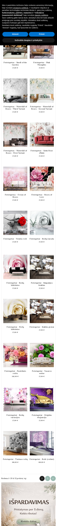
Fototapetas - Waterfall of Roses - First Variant (15, 151)
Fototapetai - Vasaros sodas (42, 372)
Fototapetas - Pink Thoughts (41, 63)
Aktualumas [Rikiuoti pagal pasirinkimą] (17, 22)
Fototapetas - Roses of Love (41, 196)
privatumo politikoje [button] (20, 488)
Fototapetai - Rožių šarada (42, 239)
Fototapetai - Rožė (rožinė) (42, 459)
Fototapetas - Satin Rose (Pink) (42, 151)
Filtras (48, 22)
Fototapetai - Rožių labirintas (15, 284)
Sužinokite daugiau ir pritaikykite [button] (28, 521)
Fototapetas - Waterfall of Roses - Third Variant (15, 107)
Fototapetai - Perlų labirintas (15, 328)
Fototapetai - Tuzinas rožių (15, 459)
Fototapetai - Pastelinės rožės (15, 372)
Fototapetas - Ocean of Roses (15, 196)
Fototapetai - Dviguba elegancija (42, 416)
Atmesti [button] (15, 515)
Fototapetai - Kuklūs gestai (42, 327)
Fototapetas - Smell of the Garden (15, 63)
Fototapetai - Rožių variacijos (15, 416)
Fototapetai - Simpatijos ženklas (42, 284)
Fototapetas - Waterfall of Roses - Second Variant (41, 107)
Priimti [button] (42, 515)
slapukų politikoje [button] (41, 496)
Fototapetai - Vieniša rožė (15, 239)
